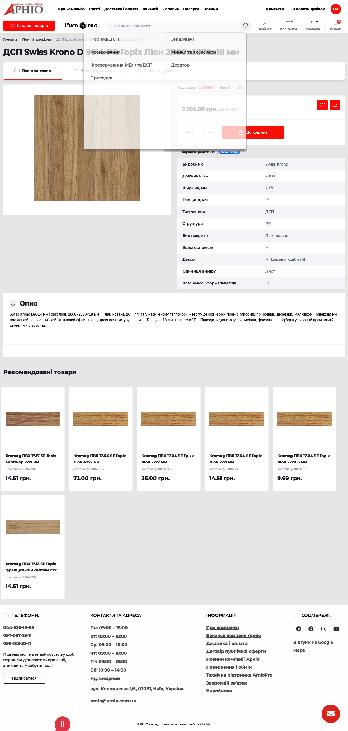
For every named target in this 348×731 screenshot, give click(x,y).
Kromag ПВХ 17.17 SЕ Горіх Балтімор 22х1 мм (31, 459)
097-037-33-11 (17, 635)
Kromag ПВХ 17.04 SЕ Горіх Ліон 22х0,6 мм (303, 459)
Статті (94, 9)
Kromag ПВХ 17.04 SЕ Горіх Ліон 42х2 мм (99, 459)
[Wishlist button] (322, 105)
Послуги (191, 9)
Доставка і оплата (121, 9)
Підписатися (24, 678)
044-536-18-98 (18, 627)
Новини (210, 9)
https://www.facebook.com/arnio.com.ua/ (311, 629)
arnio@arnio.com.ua (113, 701)
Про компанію (71, 9)
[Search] (246, 26)
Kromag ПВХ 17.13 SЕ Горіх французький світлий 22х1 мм (32, 567)
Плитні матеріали (36, 39)
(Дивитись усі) (228, 152)
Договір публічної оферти (236, 651)
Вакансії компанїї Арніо (233, 635)
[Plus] (210, 132)
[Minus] (187, 132)
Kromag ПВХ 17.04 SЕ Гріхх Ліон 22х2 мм (167, 459)
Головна (10, 39)
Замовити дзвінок (308, 9)
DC (240, 88)
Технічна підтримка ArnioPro (239, 675)
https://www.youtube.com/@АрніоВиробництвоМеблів (336, 629)
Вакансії (150, 9)
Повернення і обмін (229, 667)
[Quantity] (198, 132)
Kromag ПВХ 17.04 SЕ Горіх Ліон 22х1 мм (235, 459)
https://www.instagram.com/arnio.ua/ (323, 629)
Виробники (219, 690)
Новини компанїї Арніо (232, 659)
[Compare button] (335, 105)
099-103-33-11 (17, 643)
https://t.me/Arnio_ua (298, 629)
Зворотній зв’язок (226, 683)
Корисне (170, 9)
